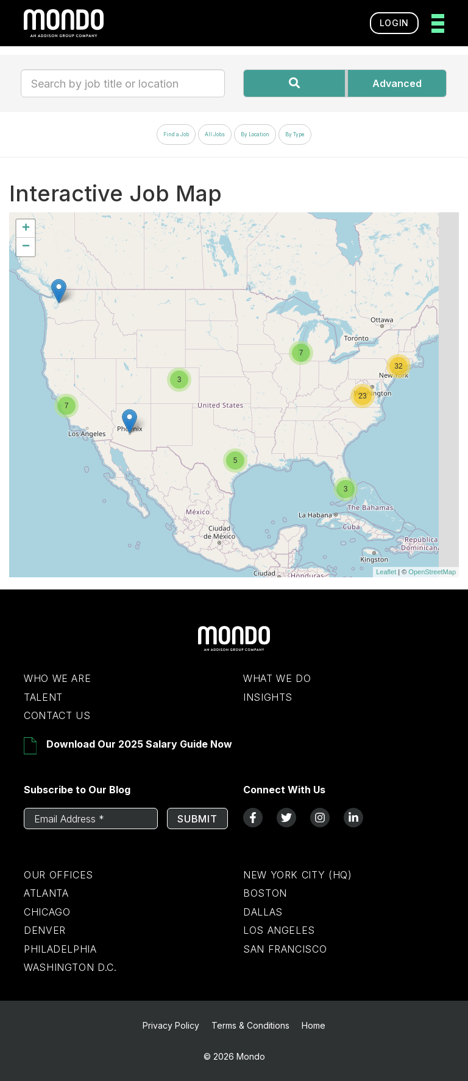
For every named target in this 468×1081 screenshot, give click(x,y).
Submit (197, 819)
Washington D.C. (70, 967)
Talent (43, 697)
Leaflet (386, 571)
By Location (255, 134)
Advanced (397, 83)
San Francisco (285, 949)
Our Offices (58, 875)
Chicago (47, 912)
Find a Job (176, 134)
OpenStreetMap (432, 571)
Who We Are (57, 678)
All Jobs (215, 134)
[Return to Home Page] (234, 648)
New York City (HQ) (297, 875)
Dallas (263, 912)
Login (395, 23)
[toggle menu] (434, 23)
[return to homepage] (64, 23)
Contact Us (57, 715)
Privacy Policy (171, 1025)
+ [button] (26, 229)
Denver (45, 930)
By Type (295, 134)
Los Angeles (279, 930)
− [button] (26, 247)
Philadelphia (60, 949)
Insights (267, 697)
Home (313, 1025)
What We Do (277, 678)
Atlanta (46, 893)
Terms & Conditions (250, 1025)
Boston (265, 893)
